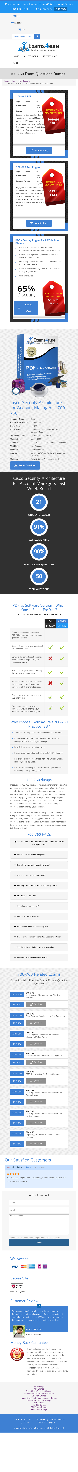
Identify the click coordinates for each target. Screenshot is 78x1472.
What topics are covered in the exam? (27, 922)
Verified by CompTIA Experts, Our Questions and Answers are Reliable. (38, 298)
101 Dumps (39, 1428)
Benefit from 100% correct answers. (27, 795)
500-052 (27, 1178)
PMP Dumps (39, 1426)
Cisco (14, 74)
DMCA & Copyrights (46, 1462)
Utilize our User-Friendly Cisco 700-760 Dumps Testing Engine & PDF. (40, 305)
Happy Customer (31, 1379)
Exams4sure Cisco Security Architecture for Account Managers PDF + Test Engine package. (39, 788)
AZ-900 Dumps (39, 1444)
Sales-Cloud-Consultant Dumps (39, 1430)
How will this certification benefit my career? (30, 912)
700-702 (27, 1157)
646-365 (27, 1078)
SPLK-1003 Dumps (39, 1447)
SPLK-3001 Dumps (39, 1449)
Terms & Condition (57, 1459)
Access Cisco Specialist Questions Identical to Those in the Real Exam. (40, 290)
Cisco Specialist (24, 74)
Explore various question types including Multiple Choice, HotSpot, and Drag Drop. (40, 808)
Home (16, 56)
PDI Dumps (39, 1442)
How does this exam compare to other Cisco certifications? (35, 983)
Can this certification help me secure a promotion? (32, 994)
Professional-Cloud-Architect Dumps (39, 1433)
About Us (27, 1459)
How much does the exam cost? (25, 963)
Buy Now (36, 1050)
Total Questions (39, 637)
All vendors (31, 56)
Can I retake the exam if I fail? (24, 953)
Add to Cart (41, 155)
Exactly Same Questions (39, 612)
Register (14, 22)
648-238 (27, 1041)
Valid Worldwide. (24, 311)
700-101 (27, 1099)
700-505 (27, 1117)
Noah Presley (31, 1374)
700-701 (27, 1136)
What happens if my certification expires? (28, 973)
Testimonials (50, 56)
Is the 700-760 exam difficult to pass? (27, 901)
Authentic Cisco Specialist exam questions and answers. (36, 781)
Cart (65, 56)
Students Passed (39, 562)
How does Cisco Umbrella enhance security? (30, 1004)
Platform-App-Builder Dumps (39, 1440)
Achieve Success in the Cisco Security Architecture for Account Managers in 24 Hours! (40, 283)
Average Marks (39, 587)
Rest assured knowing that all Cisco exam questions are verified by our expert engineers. (39, 817)
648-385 (27, 1059)
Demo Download (25, 510)
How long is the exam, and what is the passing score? (33, 932)
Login (15, 16)
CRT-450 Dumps (39, 1435)
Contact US (28, 1462)
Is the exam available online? (24, 942)
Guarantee (40, 1459)
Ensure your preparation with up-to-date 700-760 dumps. (36, 801)
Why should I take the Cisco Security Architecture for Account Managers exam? (39, 889)
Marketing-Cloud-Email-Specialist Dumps (39, 1437)
